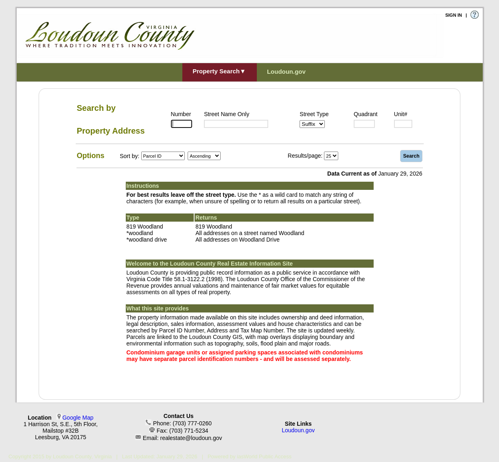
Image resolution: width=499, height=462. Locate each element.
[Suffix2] (364, 124)
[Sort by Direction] (204, 156)
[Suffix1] (312, 124)
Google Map (77, 417)
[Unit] (403, 124)
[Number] (181, 124)
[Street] (236, 124)
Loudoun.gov (298, 430)
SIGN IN (453, 15)
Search (411, 156)
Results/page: (305, 155)
